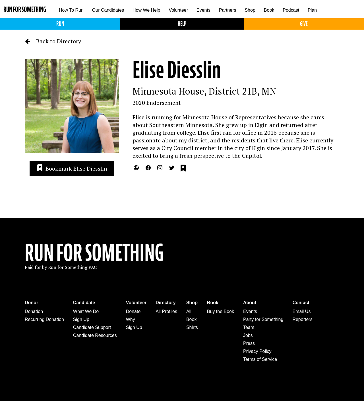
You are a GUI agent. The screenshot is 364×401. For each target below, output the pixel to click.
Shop (250, 10)
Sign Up (81, 319)
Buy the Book (220, 311)
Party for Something (263, 319)
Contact (300, 302)
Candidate (84, 302)
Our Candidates (108, 10)
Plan (312, 10)
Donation (34, 311)
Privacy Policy (257, 351)
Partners (227, 10)
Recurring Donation (44, 319)
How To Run (71, 10)
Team (248, 327)
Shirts (192, 327)
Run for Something (24, 9)
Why (130, 319)
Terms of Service (260, 359)
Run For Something (94, 253)
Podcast (291, 10)
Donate (133, 311)
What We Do (86, 311)
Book (269, 10)
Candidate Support (92, 327)
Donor (31, 302)
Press (249, 343)
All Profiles (166, 311)
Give (304, 24)
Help (182, 24)
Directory (165, 302)
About (249, 302)
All (188, 311)
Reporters (302, 319)
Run (60, 24)
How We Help (146, 10)
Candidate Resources (95, 335)
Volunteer (178, 10)
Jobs (248, 335)
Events (203, 10)
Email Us (301, 311)
